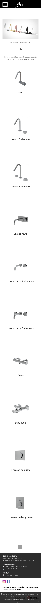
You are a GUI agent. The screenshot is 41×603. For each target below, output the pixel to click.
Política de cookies (11, 587)
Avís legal (24, 587)
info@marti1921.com (10, 575)
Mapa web (34, 587)
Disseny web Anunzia (12, 590)
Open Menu (5, 4)
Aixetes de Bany (25, 43)
